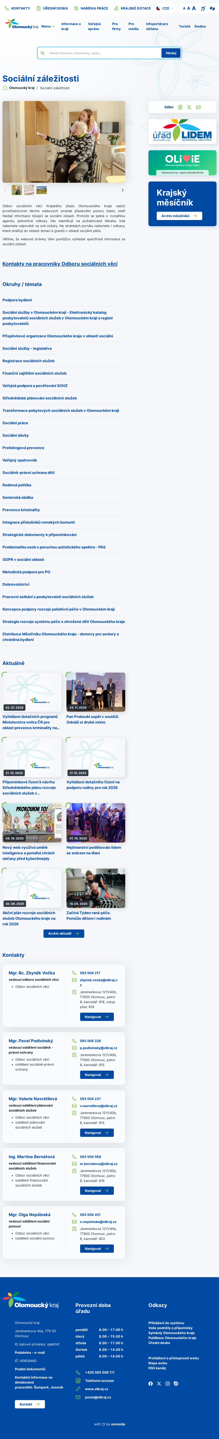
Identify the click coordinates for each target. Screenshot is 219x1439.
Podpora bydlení (17, 300)
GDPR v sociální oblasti (23, 559)
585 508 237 (86, 1098)
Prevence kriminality (21, 510)
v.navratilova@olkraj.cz (94, 1105)
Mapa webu (157, 1363)
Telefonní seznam (95, 1380)
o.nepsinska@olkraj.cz (94, 1221)
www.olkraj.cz (92, 1388)
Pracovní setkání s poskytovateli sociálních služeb (48, 597)
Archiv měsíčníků (179, 215)
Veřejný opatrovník (19, 460)
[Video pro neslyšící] (212, 8)
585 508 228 (86, 1040)
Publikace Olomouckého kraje (172, 1338)
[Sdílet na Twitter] (189, 107)
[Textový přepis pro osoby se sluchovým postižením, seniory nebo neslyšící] (203, 8)
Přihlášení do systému (166, 1323)
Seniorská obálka (17, 497)
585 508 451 (86, 1214)
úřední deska (52, 8)
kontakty (17, 8)
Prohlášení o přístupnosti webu (173, 1358)
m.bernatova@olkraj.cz (95, 1163)
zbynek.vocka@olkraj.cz (94, 982)
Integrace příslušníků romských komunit (38, 522)
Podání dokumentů (30, 1369)
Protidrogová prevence (23, 448)
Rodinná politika (16, 485)
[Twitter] (159, 1383)
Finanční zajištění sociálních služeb (34, 373)
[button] (165, 8)
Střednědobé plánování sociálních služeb (39, 398)
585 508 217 (86, 972)
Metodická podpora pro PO (26, 572)
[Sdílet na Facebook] (180, 107)
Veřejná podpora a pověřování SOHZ (35, 385)
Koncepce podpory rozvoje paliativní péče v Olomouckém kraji (58, 609)
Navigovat (97, 1016)
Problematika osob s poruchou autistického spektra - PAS (54, 547)
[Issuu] (176, 1383)
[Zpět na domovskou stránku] (21, 24)
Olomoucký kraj (18, 88)
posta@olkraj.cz (93, 1397)
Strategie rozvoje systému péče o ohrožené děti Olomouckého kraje (63, 621)
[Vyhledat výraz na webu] (103, 53)
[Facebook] (150, 1383)
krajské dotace (132, 8)
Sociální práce (15, 423)
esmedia (118, 1424)
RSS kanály (157, 1368)
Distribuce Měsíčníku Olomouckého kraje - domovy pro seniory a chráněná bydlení (60, 637)
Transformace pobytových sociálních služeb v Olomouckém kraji (60, 410)
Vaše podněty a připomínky (170, 1328)
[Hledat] (170, 53)
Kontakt (30, 1404)
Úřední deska (159, 1343)
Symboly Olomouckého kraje (171, 1333)
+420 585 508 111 (95, 1372)
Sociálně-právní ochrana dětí (28, 472)
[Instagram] (167, 1383)
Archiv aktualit (63, 933)
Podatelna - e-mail (30, 1352)
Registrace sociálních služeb (28, 361)
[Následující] (122, 190)
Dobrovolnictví (15, 584)
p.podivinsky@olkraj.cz (94, 1047)
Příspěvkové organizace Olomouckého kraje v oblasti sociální (57, 336)
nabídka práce (91, 8)
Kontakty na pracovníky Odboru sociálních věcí (60, 264)
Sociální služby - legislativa (27, 348)
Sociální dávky (15, 435)
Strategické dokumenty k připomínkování (39, 535)
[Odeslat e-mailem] (198, 107)
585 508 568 (86, 1156)
